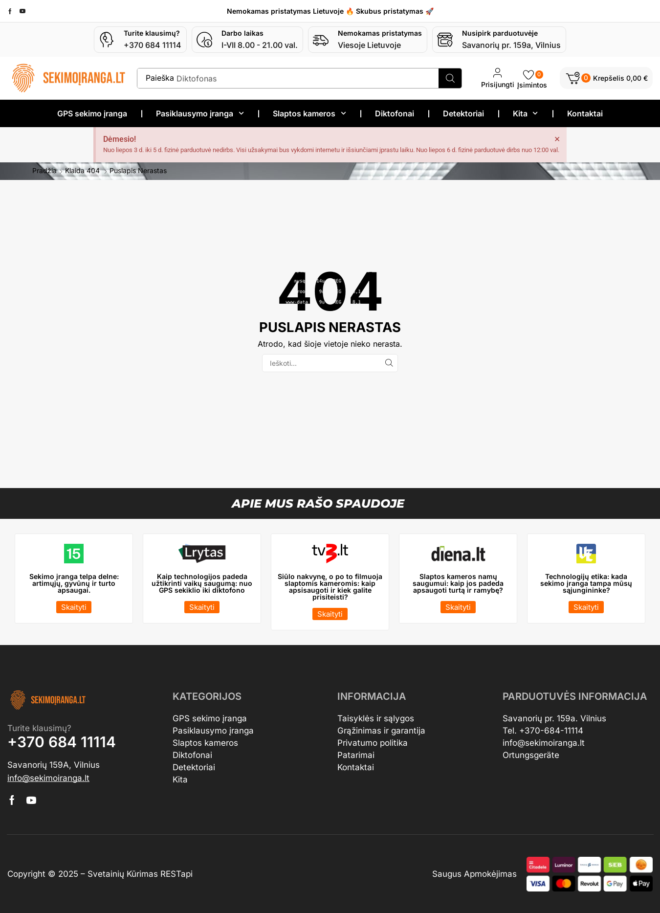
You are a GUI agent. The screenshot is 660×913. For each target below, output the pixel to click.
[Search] (450, 78)
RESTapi (176, 873)
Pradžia (44, 170)
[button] (606, 78)
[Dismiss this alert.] (557, 138)
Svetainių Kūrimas (123, 873)
